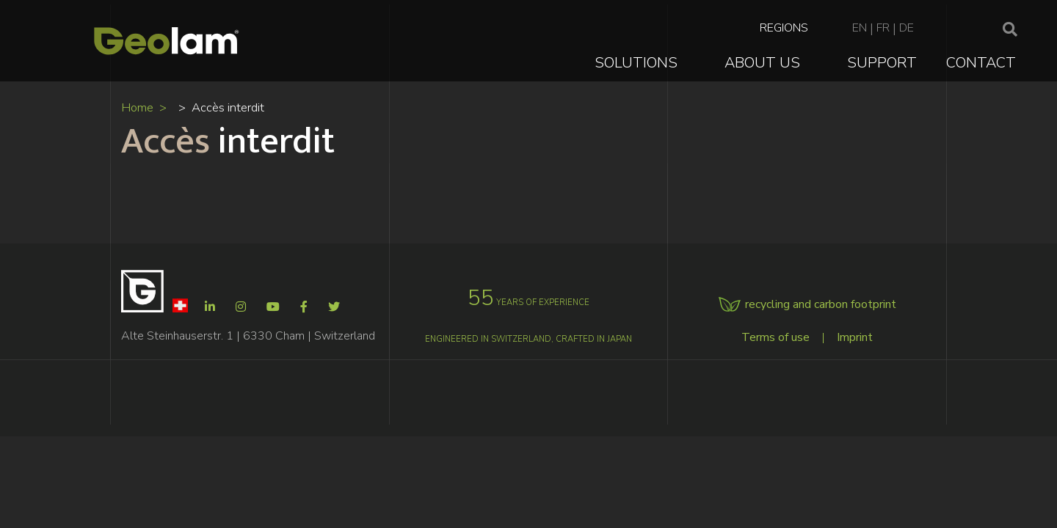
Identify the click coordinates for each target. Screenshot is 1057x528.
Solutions (636, 63)
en (859, 28)
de (906, 28)
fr (883, 28)
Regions (784, 28)
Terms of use (775, 337)
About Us (762, 63)
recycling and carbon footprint (820, 304)
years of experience (528, 302)
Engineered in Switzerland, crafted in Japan (528, 339)
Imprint (855, 337)
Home (137, 107)
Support (882, 63)
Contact (981, 63)
